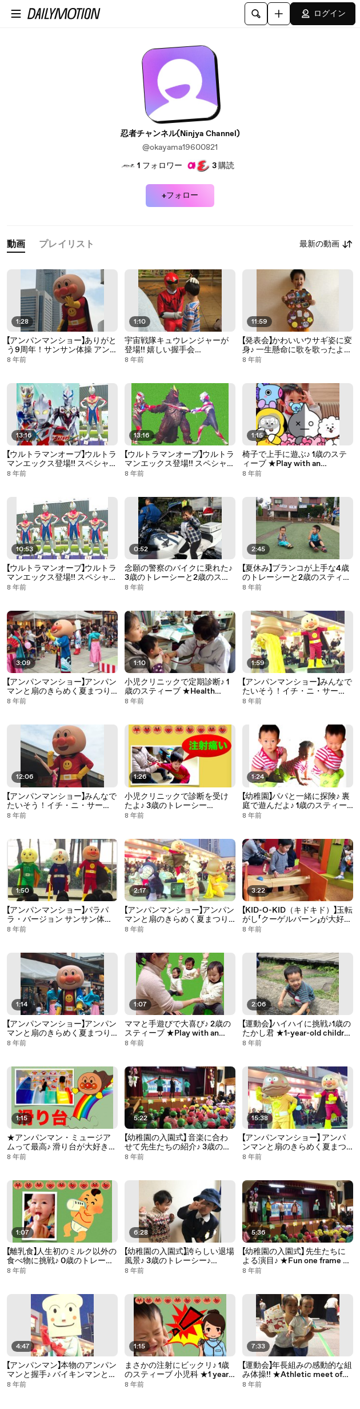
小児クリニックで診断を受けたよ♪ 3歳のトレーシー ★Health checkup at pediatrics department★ (177, 801)
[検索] (256, 13)
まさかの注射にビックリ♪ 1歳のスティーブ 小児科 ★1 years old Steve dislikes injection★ (179, 1370)
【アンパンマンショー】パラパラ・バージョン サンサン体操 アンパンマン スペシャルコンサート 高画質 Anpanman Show (60, 915)
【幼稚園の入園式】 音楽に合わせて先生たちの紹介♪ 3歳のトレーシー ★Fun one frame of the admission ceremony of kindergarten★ (178, 1142)
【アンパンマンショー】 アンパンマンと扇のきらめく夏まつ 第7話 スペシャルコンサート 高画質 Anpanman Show (294, 1142)
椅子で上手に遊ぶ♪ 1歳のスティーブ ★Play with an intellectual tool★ (294, 459)
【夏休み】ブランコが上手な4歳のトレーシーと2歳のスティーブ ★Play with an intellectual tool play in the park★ (296, 573)
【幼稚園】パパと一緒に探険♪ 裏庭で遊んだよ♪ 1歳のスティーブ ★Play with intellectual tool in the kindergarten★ (296, 801)
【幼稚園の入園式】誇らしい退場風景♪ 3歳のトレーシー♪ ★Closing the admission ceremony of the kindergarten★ (179, 1256)
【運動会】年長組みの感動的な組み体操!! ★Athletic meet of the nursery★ (297, 1370)
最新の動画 (326, 244)
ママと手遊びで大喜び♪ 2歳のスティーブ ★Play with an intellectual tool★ (178, 1029)
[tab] (16, 244)
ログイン (323, 13)
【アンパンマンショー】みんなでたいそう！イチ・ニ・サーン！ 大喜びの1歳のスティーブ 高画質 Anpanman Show (297, 687)
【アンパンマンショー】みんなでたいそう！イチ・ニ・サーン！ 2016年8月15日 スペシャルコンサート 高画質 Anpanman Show (62, 801)
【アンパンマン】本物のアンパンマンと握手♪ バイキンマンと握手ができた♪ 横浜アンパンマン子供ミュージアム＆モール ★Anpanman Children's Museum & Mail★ (62, 1370)
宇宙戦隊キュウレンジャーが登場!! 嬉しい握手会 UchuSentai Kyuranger (177, 345)
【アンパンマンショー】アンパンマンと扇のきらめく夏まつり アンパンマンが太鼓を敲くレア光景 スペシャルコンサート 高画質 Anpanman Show (62, 1029)
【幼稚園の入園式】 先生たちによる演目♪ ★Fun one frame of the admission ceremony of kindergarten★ (296, 1256)
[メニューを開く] (16, 13)
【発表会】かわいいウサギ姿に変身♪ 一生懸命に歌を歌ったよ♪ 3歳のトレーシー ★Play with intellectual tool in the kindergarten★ (297, 345)
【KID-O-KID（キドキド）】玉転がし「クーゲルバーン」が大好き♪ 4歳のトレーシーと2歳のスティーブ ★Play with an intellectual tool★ (297, 915)
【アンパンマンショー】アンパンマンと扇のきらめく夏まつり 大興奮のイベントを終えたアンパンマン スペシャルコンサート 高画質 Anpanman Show (62, 687)
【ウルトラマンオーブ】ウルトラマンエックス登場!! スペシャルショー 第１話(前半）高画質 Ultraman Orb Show (62, 573)
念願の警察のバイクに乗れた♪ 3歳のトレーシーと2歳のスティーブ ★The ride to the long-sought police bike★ (179, 573)
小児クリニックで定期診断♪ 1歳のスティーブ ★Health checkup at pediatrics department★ (177, 687)
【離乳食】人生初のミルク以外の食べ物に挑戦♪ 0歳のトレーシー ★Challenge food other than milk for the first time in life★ (62, 1256)
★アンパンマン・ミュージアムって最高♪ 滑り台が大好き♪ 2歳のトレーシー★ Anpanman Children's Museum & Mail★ (62, 1142)
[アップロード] (278, 13)
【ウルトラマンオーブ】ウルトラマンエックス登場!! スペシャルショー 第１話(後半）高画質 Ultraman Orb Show (62, 459)
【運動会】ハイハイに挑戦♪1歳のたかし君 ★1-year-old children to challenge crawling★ (297, 1029)
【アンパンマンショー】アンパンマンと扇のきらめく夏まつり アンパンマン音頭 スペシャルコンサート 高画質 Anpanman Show (179, 915)
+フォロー (180, 195)
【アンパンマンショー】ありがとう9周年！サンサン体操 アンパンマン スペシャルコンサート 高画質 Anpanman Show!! (62, 345)
